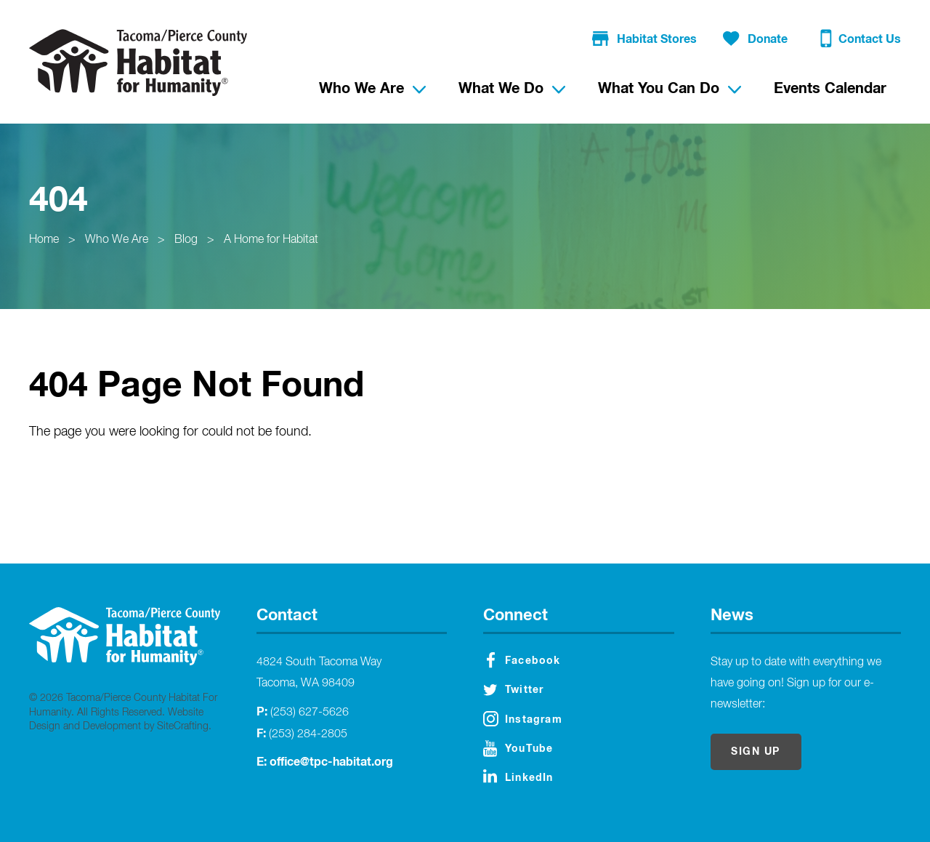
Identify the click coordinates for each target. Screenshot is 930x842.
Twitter (513, 690)
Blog (186, 240)
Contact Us (860, 40)
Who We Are (116, 240)
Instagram (522, 718)
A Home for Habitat (271, 240)
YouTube (518, 748)
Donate (755, 39)
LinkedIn (518, 776)
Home (44, 240)
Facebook (524, 660)
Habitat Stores (644, 39)
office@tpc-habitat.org (331, 762)
